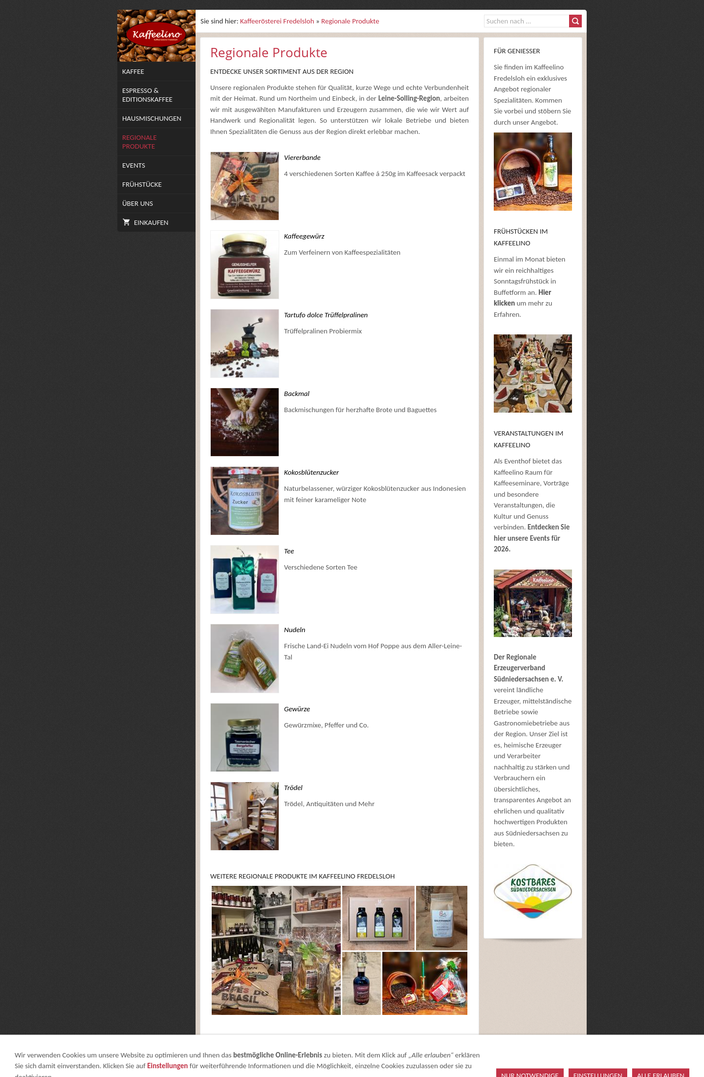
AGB (358, 1056)
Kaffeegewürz (304, 236)
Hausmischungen (151, 118)
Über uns (137, 203)
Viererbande (302, 157)
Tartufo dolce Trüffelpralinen (326, 314)
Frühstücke (142, 184)
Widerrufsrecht (398, 1056)
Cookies (569, 1056)
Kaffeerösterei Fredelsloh (277, 21)
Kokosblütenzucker (311, 472)
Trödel (293, 787)
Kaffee (133, 71)
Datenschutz (454, 1056)
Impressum (326, 1056)
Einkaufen (145, 222)
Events (133, 165)
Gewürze (297, 708)
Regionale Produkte (139, 142)
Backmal (296, 393)
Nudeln (294, 629)
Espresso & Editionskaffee (147, 95)
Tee (289, 551)
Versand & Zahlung (516, 1056)
